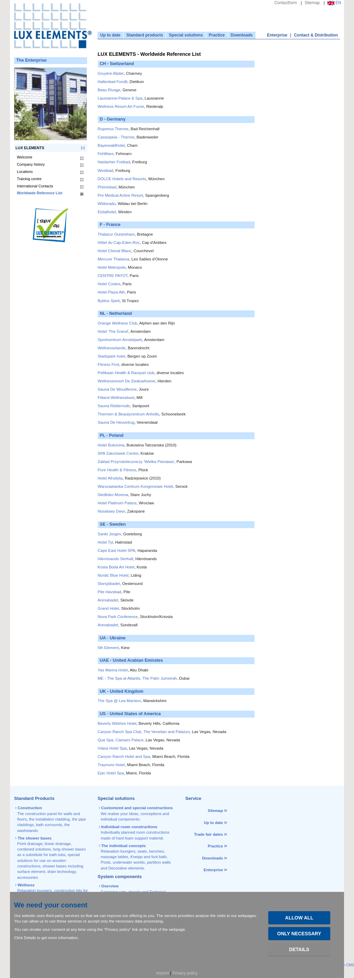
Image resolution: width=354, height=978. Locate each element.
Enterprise (277, 35)
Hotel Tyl (105, 542)
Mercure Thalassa (113, 259)
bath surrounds (49, 825)
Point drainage (29, 844)
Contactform (285, 2)
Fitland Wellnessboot (116, 397)
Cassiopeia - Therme (116, 137)
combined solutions (34, 849)
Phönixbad (107, 187)
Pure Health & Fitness (117, 470)
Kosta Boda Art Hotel (116, 567)
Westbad (105, 170)
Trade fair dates (208, 834)
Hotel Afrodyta (110, 478)
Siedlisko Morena (113, 495)
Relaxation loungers (34, 890)
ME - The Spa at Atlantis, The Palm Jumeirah (137, 678)
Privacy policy (185, 973)
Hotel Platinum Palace (117, 503)
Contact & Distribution (316, 35)
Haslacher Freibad (114, 162)
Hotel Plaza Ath (111, 292)
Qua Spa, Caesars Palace (121, 740)
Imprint (162, 973)
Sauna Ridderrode (114, 406)
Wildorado (107, 204)
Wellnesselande (112, 348)
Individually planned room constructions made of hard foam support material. (134, 832)
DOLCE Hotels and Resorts (122, 179)
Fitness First (108, 364)
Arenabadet (108, 600)
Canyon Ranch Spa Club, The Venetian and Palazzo (144, 732)
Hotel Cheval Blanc (115, 251)
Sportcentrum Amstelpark (120, 340)
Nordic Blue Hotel (113, 575)
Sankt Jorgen (109, 534)
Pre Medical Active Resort (120, 195)
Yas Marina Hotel (113, 670)
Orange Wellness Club (117, 323)
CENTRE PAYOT (113, 276)
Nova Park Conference (118, 617)
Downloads (242, 35)
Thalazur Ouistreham (116, 234)
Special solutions (186, 35)
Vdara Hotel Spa (112, 748)
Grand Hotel (108, 608)
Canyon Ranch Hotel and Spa (124, 756)
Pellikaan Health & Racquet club (126, 373)
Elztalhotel (107, 212)
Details (299, 949)
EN (334, 2)
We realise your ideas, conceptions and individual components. (136, 813)
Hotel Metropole (112, 267)
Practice (217, 35)
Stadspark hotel (111, 356)
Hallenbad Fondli (112, 82)
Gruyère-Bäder (111, 73)
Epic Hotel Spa (111, 773)
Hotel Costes (109, 284)
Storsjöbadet (109, 583)
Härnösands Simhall (115, 559)
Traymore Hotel (111, 765)
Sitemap (312, 2)
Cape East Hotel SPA (116, 550)
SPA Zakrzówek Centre (118, 453)
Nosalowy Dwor (111, 511)
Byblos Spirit (109, 301)
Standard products (144, 35)
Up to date (110, 35)
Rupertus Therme (113, 129)
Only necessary (299, 933)
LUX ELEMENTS (29, 148)
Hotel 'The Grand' (113, 331)
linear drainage (58, 844)
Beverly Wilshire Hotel (117, 723)
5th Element (108, 648)
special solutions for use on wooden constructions (48, 860)
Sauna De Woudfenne (117, 389)
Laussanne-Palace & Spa (120, 98)
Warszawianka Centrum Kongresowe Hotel (135, 486)
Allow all (299, 917)
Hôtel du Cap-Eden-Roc (119, 242)
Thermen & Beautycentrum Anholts (128, 414)
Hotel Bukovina (111, 445)
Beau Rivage (109, 90)
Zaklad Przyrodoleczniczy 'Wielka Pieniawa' (136, 462)
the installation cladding (49, 819)
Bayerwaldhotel (111, 145)
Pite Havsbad (110, 592)
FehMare (106, 154)
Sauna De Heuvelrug (116, 422)
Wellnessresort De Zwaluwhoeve (126, 381)
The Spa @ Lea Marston (119, 701)
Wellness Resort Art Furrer (121, 106)
